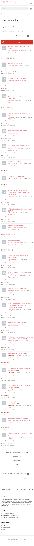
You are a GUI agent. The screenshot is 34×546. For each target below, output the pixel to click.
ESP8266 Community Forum (10, 517)
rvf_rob (11, 148)
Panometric (12, 132)
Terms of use (6, 525)
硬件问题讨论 (11, 214)
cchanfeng (12, 117)
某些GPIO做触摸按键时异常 (16, 226)
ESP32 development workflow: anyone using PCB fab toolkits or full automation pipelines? (20, 305)
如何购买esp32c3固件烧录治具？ (17, 322)
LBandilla (11, 290)
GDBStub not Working (15, 63)
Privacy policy (6, 527)
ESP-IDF (14, 52)
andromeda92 (13, 50)
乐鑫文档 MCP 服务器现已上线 (16, 354)
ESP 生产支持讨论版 (13, 326)
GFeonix (11, 420)
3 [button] (32, 36)
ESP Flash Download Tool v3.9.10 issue (20, 433)
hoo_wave (12, 324)
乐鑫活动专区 (11, 119)
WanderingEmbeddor (15, 65)
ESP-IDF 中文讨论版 (17, 244)
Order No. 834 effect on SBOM (17, 130)
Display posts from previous (17, 452)
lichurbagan (12, 309)
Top (32, 489)
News (30, 178)
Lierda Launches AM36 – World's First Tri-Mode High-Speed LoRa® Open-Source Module (19, 192)
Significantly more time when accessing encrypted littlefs (17, 79)
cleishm (11, 276)
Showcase (12, 261)
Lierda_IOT (12, 196)
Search (19, 31)
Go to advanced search (11, 27)
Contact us (6, 532)
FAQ (4, 530)
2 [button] (30, 36)
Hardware (10, 198)
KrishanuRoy (12, 259)
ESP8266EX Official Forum (10, 515)
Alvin (10, 163)
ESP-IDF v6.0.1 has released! (16, 176)
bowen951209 (13, 100)
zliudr (10, 82)
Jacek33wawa (13, 437)
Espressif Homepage (9, 513)
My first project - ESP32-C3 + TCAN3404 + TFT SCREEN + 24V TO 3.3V (20, 338)
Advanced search (22, 31)
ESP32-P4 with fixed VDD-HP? (17, 289)
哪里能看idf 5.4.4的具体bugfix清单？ (18, 419)
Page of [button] (25, 36)
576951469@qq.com (14, 227)
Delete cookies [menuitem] (23, 489)
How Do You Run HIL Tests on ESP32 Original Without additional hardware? (19, 97)
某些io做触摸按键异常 (14, 240)
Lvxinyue (11, 355)
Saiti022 (11, 340)
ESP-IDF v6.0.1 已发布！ (15, 162)
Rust (10, 102)
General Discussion (13, 134)
